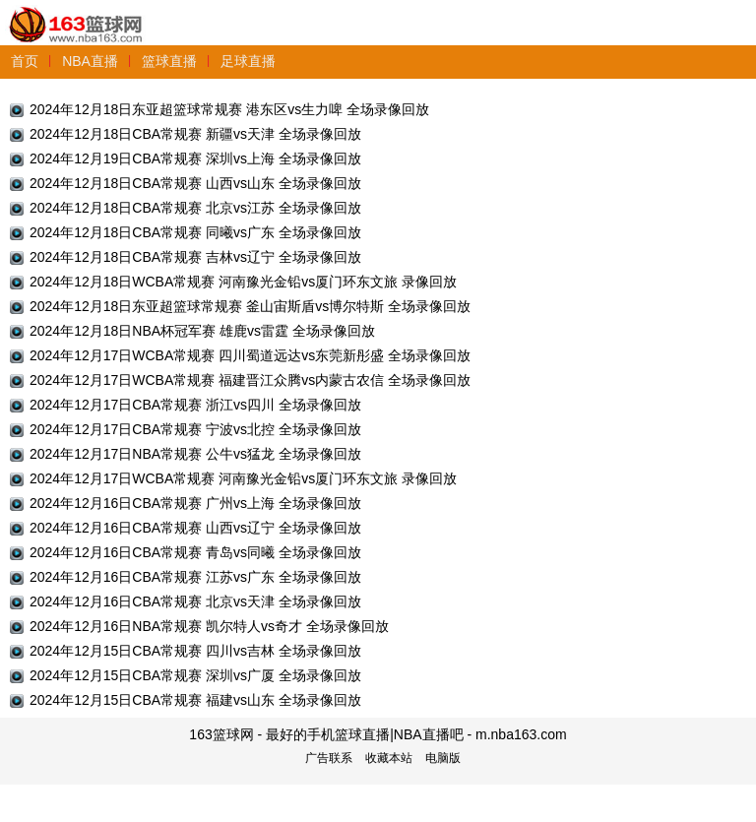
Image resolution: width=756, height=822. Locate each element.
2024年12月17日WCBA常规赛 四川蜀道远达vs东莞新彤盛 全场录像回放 (250, 355)
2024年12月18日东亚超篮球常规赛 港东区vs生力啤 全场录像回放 (229, 109)
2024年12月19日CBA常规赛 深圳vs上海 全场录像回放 (195, 158)
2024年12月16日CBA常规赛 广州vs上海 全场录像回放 (195, 503)
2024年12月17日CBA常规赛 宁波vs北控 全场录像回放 (195, 429)
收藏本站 (388, 758)
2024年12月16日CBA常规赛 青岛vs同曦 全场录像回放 (195, 552)
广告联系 (328, 758)
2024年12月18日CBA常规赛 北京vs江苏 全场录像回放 (195, 208)
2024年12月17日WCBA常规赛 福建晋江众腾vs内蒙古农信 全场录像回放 (250, 380)
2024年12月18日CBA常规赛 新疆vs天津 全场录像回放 (195, 134)
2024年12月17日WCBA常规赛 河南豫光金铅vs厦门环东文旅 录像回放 (243, 478)
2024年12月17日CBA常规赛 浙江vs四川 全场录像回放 (195, 404)
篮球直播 (169, 61)
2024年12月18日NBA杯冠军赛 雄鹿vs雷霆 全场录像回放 (202, 331)
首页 (24, 61)
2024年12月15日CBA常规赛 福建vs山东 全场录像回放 (195, 700)
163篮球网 (76, 13)
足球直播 (248, 61)
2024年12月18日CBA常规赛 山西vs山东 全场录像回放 (195, 183)
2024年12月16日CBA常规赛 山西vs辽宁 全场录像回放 (195, 528)
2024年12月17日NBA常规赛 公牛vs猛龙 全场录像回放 (195, 454)
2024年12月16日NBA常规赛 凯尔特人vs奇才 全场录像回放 (209, 626)
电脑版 (443, 758)
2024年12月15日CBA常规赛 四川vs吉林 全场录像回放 (195, 651)
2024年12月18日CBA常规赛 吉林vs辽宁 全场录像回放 (195, 257)
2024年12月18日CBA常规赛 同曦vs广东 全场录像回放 (195, 232)
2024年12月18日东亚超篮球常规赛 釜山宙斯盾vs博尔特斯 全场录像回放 (250, 306)
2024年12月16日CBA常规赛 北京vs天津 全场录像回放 (195, 601)
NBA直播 (90, 61)
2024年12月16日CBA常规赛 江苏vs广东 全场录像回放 (195, 577)
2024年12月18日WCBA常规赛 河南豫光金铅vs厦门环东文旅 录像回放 (243, 281)
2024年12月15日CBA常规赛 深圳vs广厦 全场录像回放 (195, 675)
